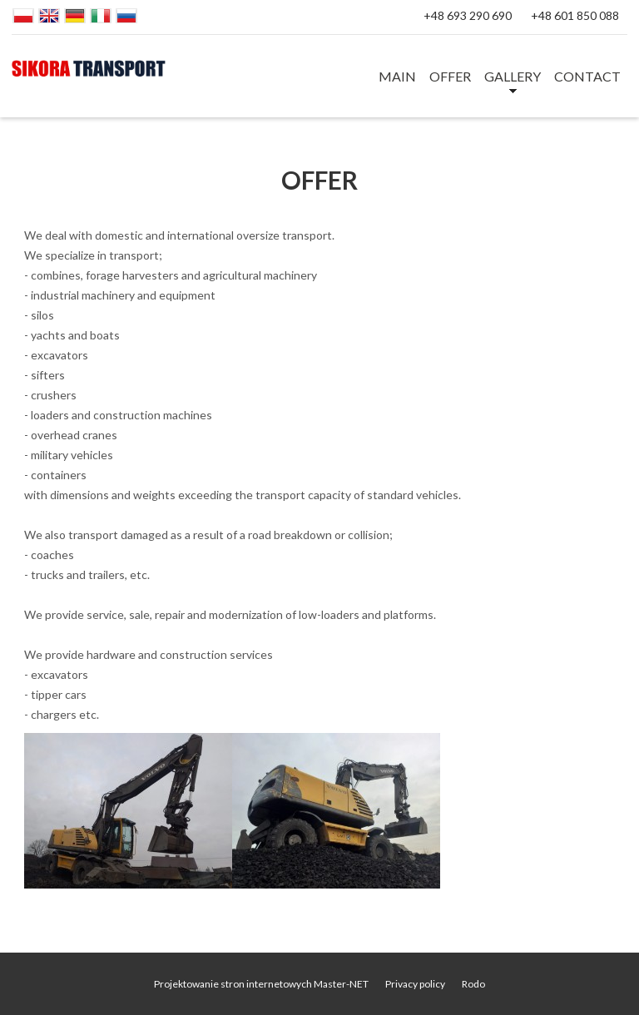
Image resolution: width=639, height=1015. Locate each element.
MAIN (397, 76)
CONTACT (587, 76)
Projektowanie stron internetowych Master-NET (261, 984)
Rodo (473, 984)
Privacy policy (415, 984)
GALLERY (512, 76)
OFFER (450, 76)
